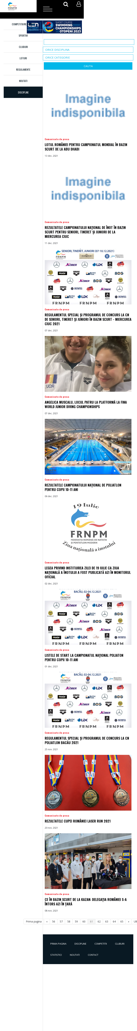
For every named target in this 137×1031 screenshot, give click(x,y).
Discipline (80, 943)
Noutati (23, 81)
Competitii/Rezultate (23, 24)
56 (53, 921)
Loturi (23, 58)
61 (91, 921)
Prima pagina (58, 943)
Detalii (88, 118)
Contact (93, 954)
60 (83, 921)
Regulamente (23, 69)
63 (106, 921)
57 (61, 921)
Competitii (100, 943)
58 (68, 921)
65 (121, 921)
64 (114, 921)
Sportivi (23, 35)
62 (99, 921)
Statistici (56, 954)
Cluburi (23, 47)
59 (76, 921)
